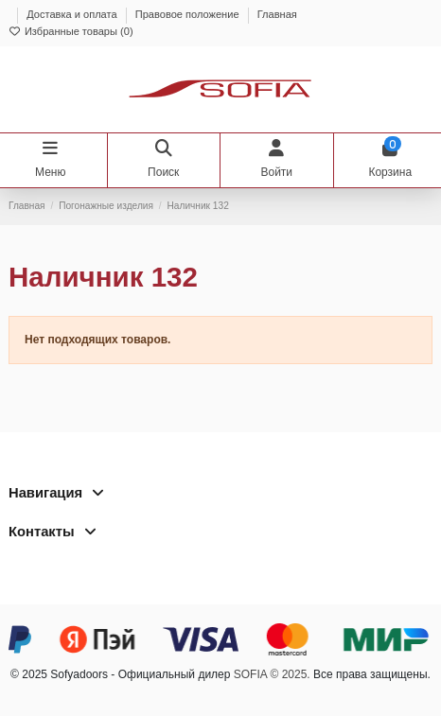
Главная (277, 14)
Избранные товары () (71, 31)
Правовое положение (188, 14)
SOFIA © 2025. (272, 674)
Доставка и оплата (73, 14)
